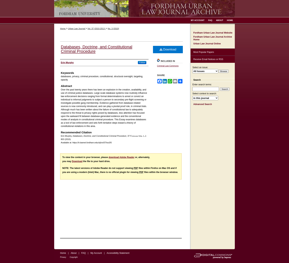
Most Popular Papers (203, 52)
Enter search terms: (202, 84)
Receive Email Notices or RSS (208, 59)
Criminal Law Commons (168, 66)
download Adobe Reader (121, 157)
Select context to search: (204, 93)
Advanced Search (202, 104)
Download (168, 49)
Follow (142, 62)
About (73, 253)
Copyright (74, 257)
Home (63, 28)
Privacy (63, 257)
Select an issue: (200, 67)
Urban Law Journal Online (207, 43)
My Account (96, 253)
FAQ (83, 253)
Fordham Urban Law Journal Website (212, 32)
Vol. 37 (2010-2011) (96, 28)
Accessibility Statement (118, 253)
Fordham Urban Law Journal (144, 8)
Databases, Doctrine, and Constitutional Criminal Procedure (96, 49)
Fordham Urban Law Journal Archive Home (212, 38)
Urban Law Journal (77, 28)
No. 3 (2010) (113, 28)
